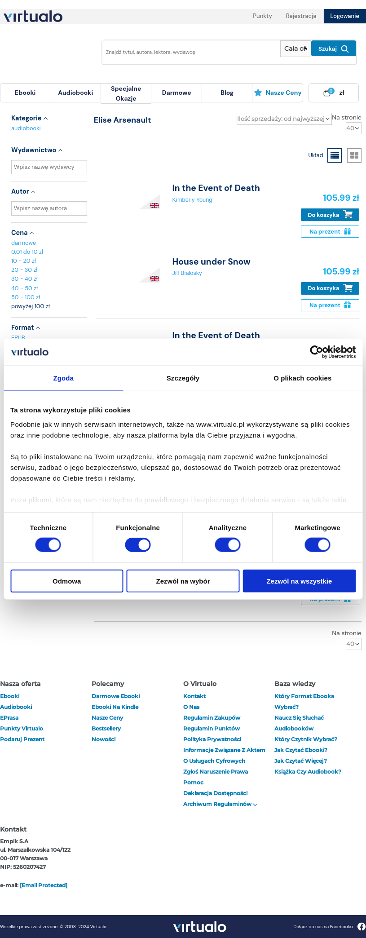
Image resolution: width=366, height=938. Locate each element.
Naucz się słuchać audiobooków (299, 723)
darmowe (176, 92)
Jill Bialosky (187, 273)
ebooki (9, 696)
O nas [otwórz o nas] (191, 707)
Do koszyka (330, 214)
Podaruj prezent (22, 739)
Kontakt (194, 696)
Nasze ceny (278, 92)
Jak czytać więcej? (300, 760)
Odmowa (67, 580)
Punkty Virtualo (21, 728)
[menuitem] (25, 92)
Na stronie (347, 117)
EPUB (18, 337)
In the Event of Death (216, 188)
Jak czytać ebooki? (300, 750)
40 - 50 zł (24, 288)
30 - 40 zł (24, 279)
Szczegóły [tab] (183, 378)
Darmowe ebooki (116, 696)
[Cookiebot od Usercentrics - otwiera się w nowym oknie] (316, 352)
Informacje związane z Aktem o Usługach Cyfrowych (224, 755)
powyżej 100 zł (30, 306)
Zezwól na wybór (183, 580)
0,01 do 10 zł (27, 252)
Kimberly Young (192, 199)
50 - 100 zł (25, 297)
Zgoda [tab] (63, 378)
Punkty (262, 16)
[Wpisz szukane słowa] (188, 52)
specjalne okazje (126, 93)
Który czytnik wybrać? (305, 739)
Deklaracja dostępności (215, 793)
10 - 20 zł (23, 261)
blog (227, 92)
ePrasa (9, 717)
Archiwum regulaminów (220, 804)
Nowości (103, 739)
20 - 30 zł (24, 270)
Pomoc (193, 782)
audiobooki (26, 128)
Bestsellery (106, 728)
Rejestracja (301, 16)
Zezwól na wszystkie (299, 580)
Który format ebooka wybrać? (304, 701)
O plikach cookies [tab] (302, 378)
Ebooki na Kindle (115, 707)
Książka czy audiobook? (307, 771)
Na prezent (329, 231)
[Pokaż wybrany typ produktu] (295, 48)
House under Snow (211, 261)
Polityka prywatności (212, 739)
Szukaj (333, 49)
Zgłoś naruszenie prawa (215, 771)
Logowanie (345, 16)
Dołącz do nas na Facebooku (329, 926)
